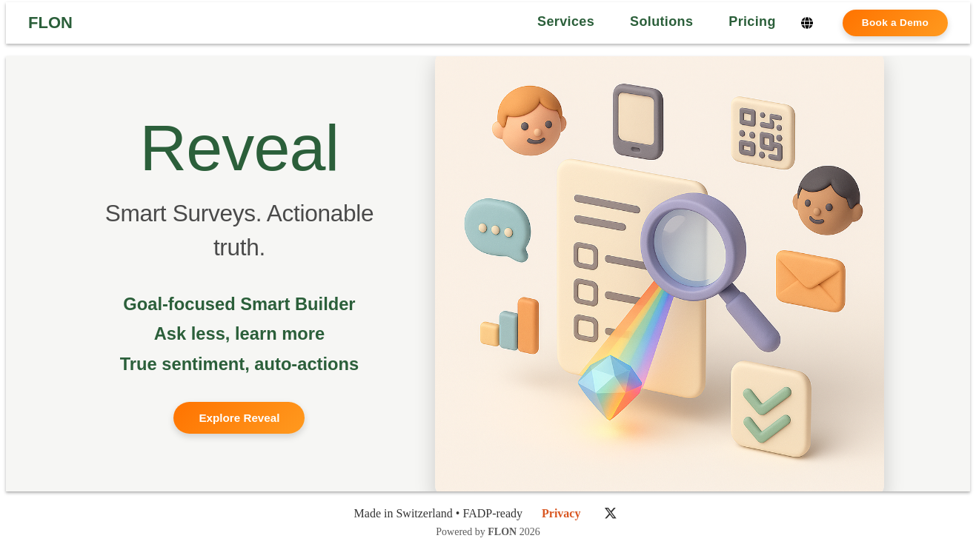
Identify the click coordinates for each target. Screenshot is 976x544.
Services (565, 21)
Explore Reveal (239, 418)
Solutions (661, 21)
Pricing (752, 21)
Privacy (561, 513)
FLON (50, 23)
